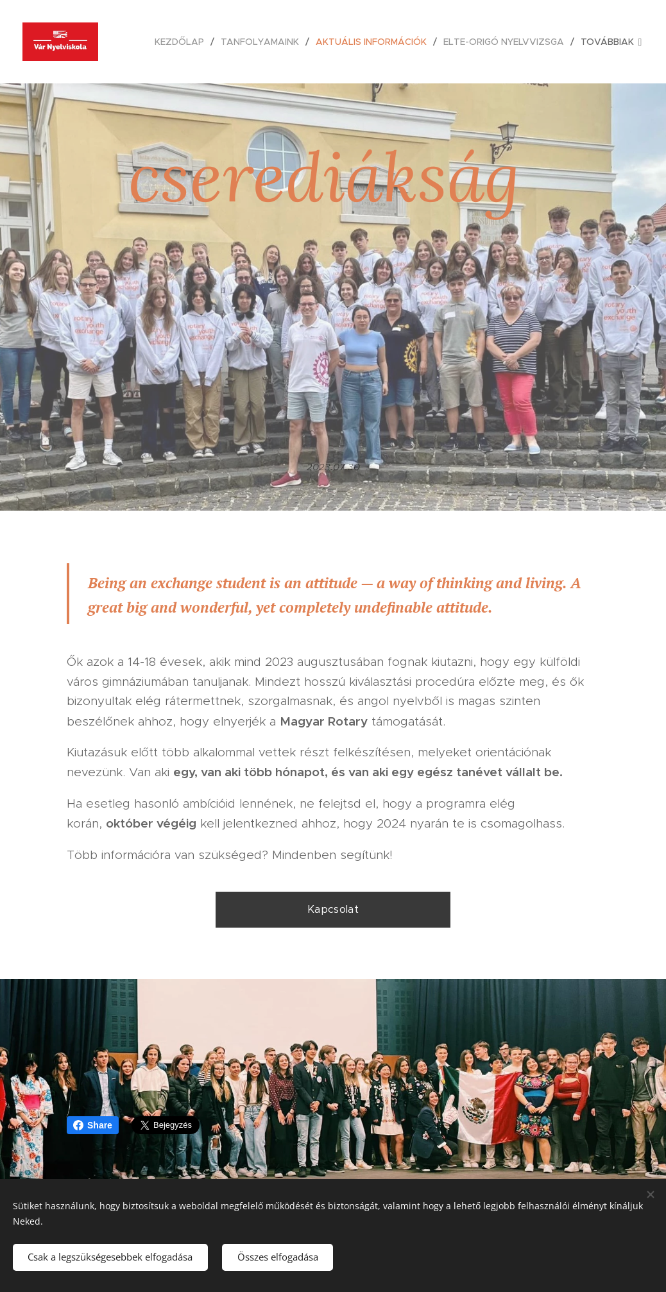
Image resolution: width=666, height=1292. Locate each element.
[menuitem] (182, 42)
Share (92, 1125)
